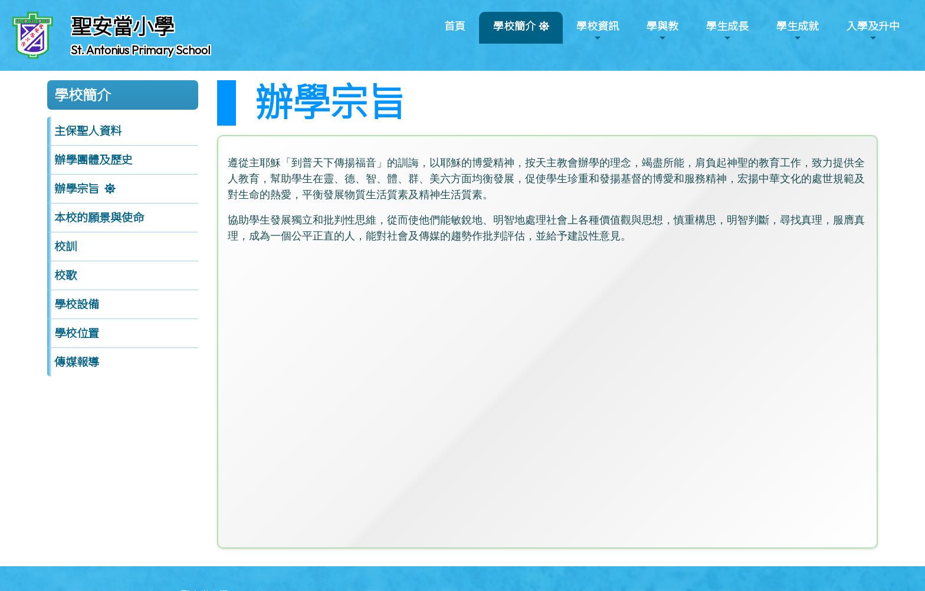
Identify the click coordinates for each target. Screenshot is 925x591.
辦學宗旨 (76, 189)
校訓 (65, 246)
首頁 (454, 26)
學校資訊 (597, 30)
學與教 (662, 30)
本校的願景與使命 (99, 218)
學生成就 (797, 30)
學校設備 (76, 304)
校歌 (65, 275)
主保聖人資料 (88, 131)
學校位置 (76, 333)
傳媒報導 (76, 362)
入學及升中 (873, 30)
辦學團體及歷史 (93, 160)
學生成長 (727, 30)
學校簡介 (514, 30)
